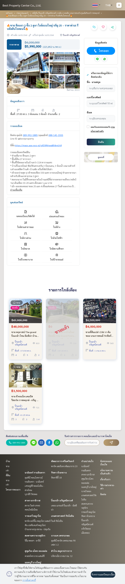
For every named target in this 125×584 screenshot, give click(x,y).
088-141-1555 (56, 135)
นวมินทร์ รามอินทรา (35, 472)
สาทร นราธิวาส (32, 500)
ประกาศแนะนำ (22, 13)
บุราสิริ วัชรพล (31, 494)
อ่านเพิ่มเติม (16, 189)
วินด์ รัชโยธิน (57, 520)
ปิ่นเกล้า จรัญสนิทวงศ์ (62, 500)
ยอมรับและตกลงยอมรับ (101, 127)
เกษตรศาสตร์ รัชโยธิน (62, 515)
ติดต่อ (103, 494)
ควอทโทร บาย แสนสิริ (35, 555)
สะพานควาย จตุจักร (35, 535)
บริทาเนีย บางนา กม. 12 (62, 555)
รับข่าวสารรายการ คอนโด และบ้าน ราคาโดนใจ (88, 436)
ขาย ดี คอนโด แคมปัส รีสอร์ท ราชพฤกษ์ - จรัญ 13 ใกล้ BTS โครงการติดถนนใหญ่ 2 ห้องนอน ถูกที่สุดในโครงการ (25, 398)
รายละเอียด (16, 126)
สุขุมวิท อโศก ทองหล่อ (36, 550)
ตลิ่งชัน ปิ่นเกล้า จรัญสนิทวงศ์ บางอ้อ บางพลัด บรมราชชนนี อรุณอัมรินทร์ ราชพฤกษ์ (65, 13)
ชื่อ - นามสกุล (93, 82)
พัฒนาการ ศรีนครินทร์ (62, 461)
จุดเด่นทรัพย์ (16, 202)
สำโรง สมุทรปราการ (61, 550)
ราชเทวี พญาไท (33, 515)
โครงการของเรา (13, 489)
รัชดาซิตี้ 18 (56, 477)
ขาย (7, 466)
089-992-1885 (30, 135)
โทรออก (101, 51)
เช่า (7, 470)
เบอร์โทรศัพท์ (94, 97)
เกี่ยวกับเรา (105, 479)
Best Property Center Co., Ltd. (22, 5)
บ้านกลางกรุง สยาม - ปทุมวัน (37, 529)
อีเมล (89, 112)
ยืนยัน (101, 141)
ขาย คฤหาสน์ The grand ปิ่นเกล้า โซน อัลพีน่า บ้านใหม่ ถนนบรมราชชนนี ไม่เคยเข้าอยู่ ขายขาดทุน (24, 334)
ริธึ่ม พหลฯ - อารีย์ (33, 540)
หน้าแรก (9, 13)
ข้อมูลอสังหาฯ (17, 101)
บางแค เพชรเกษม (60, 535)
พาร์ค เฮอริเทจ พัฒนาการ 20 (64, 466)
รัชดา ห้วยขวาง (59, 472)
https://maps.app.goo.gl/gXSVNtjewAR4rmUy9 (38, 145)
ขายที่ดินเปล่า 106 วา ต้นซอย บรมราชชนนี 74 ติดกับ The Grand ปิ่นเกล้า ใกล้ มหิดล (99, 334)
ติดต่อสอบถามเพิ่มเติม (17, 436)
